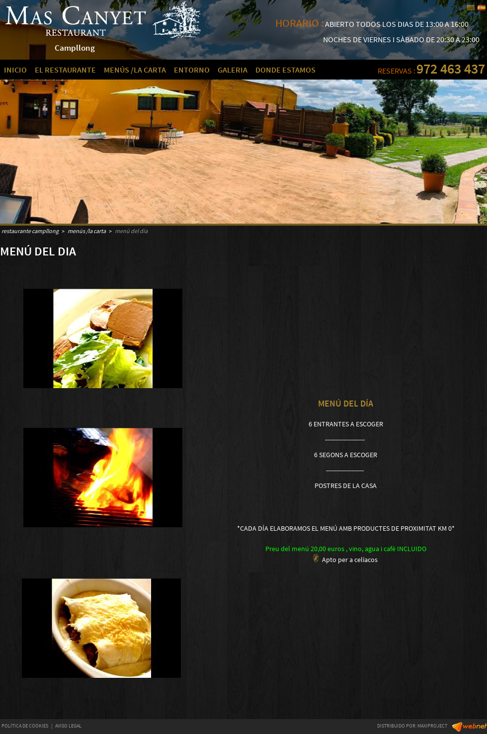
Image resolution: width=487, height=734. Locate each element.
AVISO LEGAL (68, 726)
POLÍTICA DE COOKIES (24, 726)
